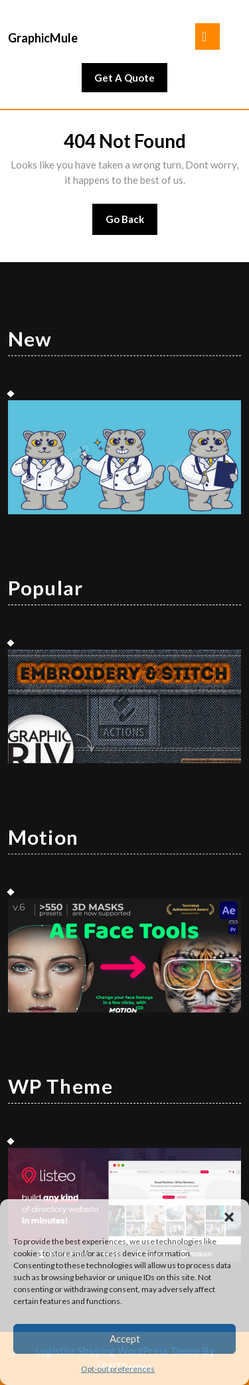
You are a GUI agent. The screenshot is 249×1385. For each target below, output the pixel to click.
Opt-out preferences (118, 1369)
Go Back (132, 223)
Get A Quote (130, 81)
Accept (125, 1339)
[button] (229, 1215)
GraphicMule (43, 38)
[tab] (207, 36)
